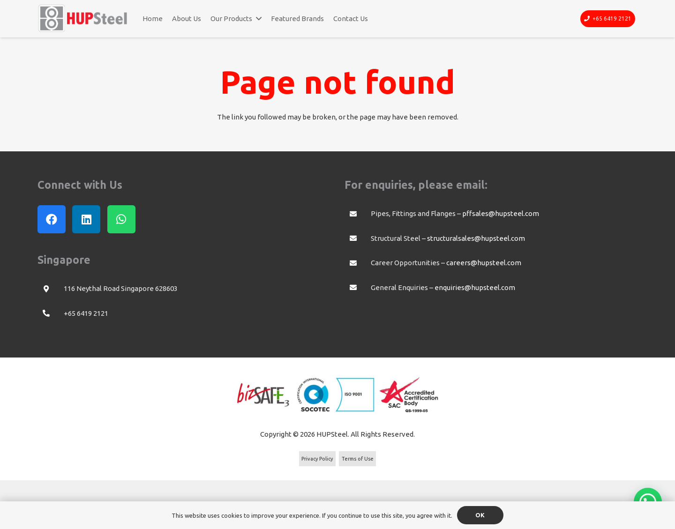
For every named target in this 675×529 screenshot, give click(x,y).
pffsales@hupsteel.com (500, 213)
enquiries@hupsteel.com (475, 287)
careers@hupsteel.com (483, 263)
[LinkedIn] (86, 219)
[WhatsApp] (121, 219)
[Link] (83, 18)
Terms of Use (358, 459)
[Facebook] (52, 219)
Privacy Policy (317, 459)
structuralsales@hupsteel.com (476, 238)
